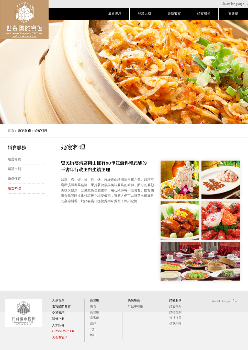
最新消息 (114, 13)
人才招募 (58, 325)
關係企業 (58, 319)
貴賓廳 (94, 318)
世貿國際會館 (61, 306)
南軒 (93, 323)
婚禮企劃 (14, 169)
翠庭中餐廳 (135, 306)
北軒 (93, 329)
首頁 (11, 130)
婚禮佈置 (14, 178)
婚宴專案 (14, 159)
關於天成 (144, 13)
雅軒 (93, 335)
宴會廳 (233, 13)
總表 (93, 306)
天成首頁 (58, 300)
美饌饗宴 (174, 13)
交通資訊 (58, 313)
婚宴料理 (14, 188)
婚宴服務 (203, 13)
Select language (233, 4)
